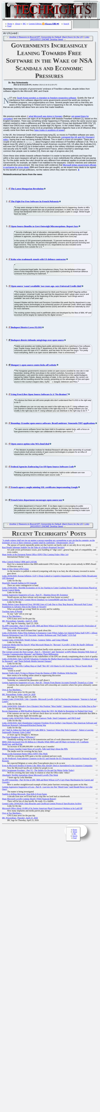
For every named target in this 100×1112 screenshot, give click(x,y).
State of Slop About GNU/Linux (15, 569)
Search (66, 24)
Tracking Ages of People (12, 612)
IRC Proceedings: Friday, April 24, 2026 (18, 695)
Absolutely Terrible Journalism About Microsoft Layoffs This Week (30, 776)
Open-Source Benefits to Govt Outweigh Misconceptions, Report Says (44, 227)
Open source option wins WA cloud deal (30, 444)
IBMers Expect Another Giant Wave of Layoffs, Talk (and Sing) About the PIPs (35, 750)
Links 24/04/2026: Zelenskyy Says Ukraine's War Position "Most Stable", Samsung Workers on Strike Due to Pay (49, 707)
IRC (24, 24)
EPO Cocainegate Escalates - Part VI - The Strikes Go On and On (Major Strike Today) (38, 771)
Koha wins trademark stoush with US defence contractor (38, 260)
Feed (9, 26)
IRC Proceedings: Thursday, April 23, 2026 (20, 818)
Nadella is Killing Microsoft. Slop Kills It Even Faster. (24, 795)
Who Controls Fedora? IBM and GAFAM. (19, 562)
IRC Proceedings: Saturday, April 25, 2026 (19, 622)
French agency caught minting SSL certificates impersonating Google (44, 488)
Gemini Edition (35, 24)
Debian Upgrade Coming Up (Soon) (17, 678)
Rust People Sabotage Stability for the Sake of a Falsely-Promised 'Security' (33, 548)
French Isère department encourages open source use (36, 500)
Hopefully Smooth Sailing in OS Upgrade (19, 584)
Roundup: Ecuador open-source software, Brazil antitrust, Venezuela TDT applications (53, 424)
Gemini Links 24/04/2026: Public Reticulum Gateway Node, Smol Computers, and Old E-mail (41, 719)
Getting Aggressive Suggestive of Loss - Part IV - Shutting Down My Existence (35, 595)
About (17, 24)
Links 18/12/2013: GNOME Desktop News (59, 39)
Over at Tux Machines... (12, 617)
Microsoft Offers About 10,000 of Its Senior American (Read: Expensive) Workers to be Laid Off (42, 809)
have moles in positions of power (49, 131)
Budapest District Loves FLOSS (26, 328)
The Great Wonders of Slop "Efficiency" (18, 738)
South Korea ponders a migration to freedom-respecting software (46, 98)
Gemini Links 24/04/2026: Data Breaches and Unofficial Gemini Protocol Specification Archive (41, 804)
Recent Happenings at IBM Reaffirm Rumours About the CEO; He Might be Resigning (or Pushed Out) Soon (47, 712)
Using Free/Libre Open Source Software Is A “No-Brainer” (39, 395)
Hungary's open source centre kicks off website (33, 365)
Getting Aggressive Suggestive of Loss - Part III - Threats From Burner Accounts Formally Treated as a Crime (47, 683)
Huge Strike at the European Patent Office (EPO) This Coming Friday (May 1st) (35, 555)
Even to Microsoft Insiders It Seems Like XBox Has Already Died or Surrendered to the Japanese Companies (47, 766)
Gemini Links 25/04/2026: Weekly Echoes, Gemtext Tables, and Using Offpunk (35, 640)
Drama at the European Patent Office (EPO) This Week (25, 754)
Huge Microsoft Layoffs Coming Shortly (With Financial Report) (29, 799)
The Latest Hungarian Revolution (27, 189)
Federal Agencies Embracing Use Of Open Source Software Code (42, 467)
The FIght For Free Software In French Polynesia (35, 202)
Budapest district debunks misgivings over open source (37, 340)
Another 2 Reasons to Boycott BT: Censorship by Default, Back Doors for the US (46, 38)
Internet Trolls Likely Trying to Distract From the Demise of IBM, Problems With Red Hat (39, 674)
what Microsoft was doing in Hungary (45, 117)
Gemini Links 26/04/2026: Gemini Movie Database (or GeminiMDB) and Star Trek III (38, 600)
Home (9, 24)
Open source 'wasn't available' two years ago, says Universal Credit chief (46, 286)
